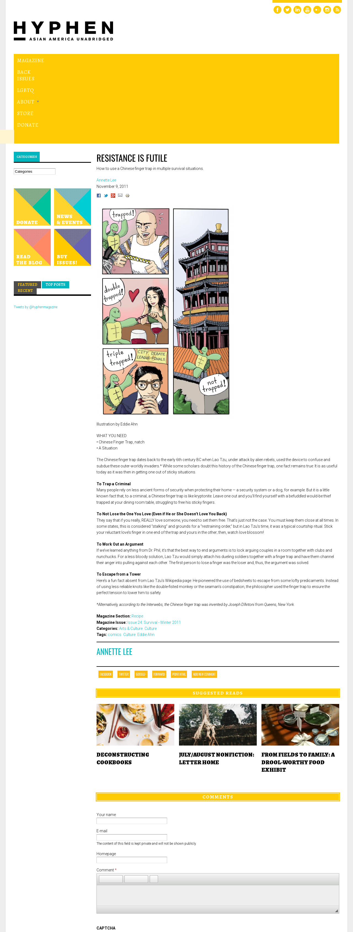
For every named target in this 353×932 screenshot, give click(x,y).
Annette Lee (114, 575)
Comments (217, 721)
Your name (106, 738)
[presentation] (138, 872)
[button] (103, 803)
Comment (107, 794)
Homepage (106, 778)
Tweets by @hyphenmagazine (35, 231)
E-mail (102, 755)
